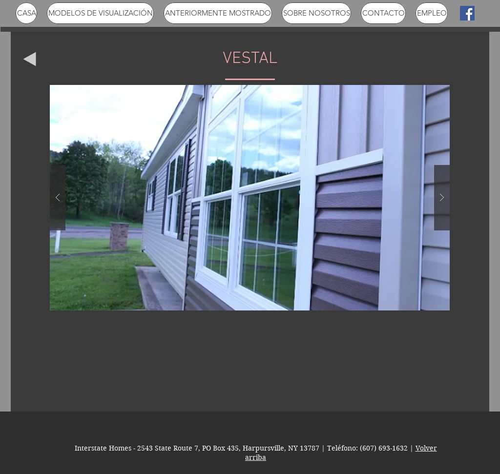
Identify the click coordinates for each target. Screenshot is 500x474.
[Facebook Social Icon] (467, 13)
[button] (250, 197)
